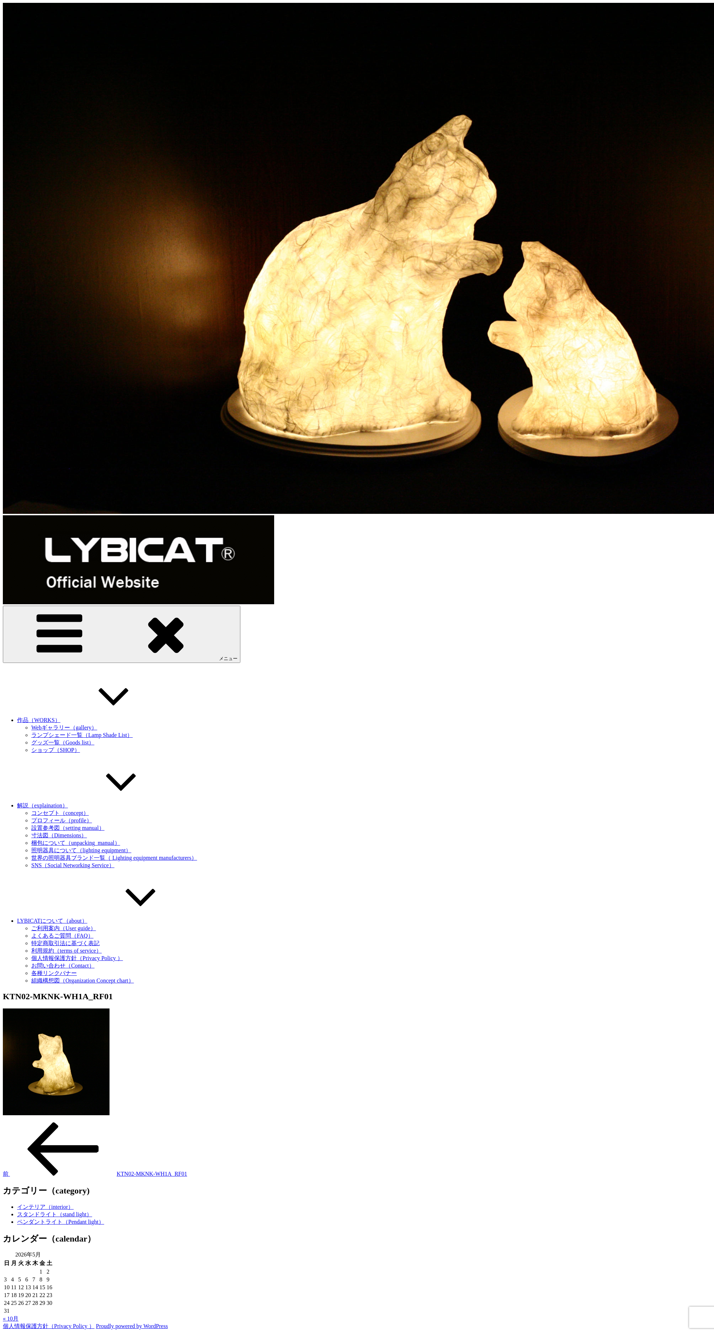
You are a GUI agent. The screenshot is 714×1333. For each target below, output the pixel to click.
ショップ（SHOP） (55, 750)
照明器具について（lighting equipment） (81, 850)
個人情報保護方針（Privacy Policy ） (77, 958)
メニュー (122, 634)
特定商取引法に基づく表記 (65, 943)
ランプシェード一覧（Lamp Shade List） (82, 735)
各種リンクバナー (54, 973)
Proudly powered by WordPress (132, 1326)
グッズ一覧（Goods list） (62, 742)
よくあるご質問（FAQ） (62, 936)
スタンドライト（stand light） (54, 1214)
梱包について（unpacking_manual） (75, 843)
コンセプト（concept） (60, 813)
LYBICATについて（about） (105, 921)
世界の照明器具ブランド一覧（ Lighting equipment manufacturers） (114, 858)
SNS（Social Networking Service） (72, 865)
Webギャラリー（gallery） (64, 728)
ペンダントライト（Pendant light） (60, 1222)
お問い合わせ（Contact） (63, 966)
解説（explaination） (96, 805)
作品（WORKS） (92, 720)
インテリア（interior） (45, 1207)
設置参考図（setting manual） (68, 828)
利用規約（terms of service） (66, 951)
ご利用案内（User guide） (63, 928)
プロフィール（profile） (61, 820)
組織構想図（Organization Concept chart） (82, 981)
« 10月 (10, 1319)
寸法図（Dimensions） (59, 835)
